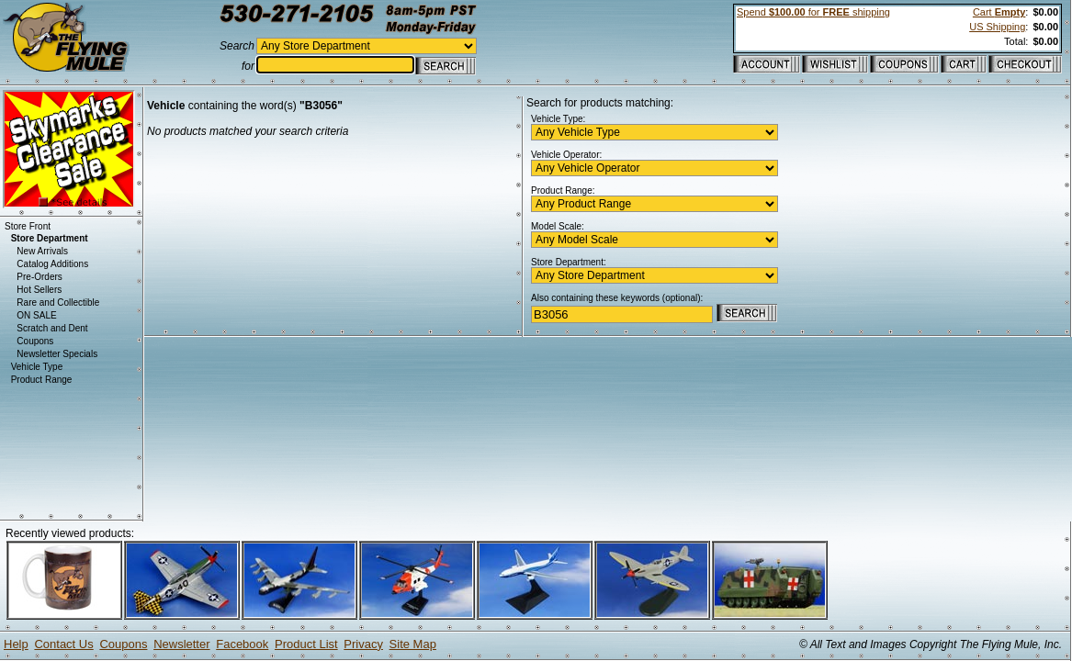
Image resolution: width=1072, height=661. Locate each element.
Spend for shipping (813, 11)
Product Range (42, 380)
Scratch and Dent (52, 328)
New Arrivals (42, 251)
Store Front (28, 226)
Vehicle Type (37, 367)
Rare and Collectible (58, 302)
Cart (999, 11)
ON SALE (36, 315)
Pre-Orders (39, 277)
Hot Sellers (39, 290)
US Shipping (997, 26)
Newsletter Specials (57, 354)
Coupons (35, 341)
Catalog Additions (52, 264)
